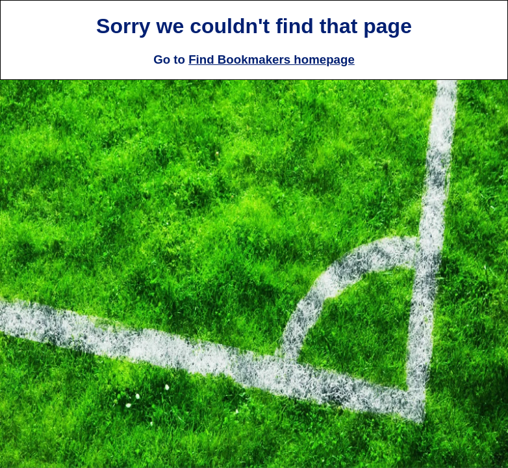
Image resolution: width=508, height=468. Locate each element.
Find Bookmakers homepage (271, 59)
